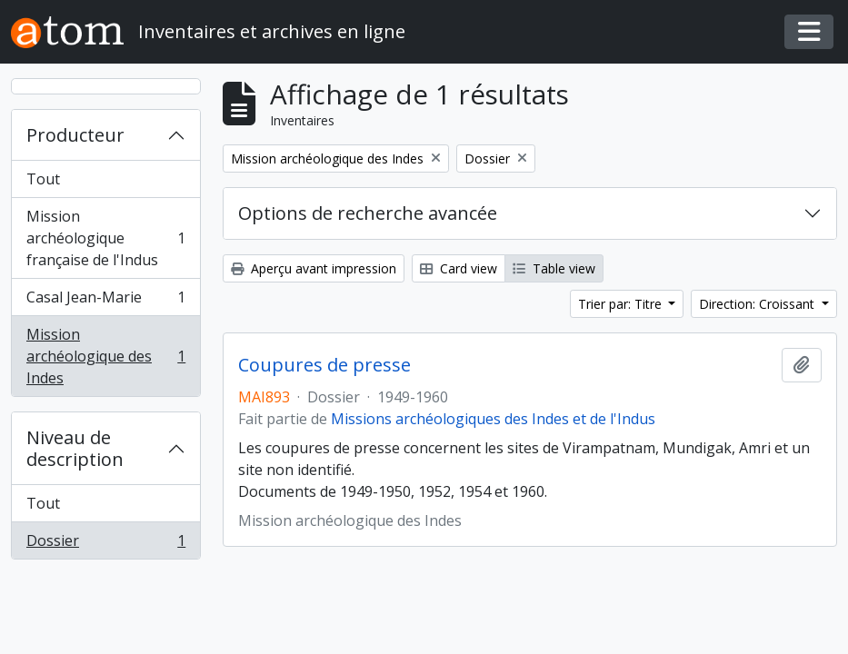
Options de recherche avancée (367, 213)
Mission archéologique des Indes (105, 356)
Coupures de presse (324, 365)
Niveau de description (75, 448)
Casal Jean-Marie (105, 301)
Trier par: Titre (621, 303)
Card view (458, 268)
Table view (554, 268)
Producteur (75, 135)
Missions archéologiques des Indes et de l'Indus (493, 419)
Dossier (105, 544)
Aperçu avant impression (313, 268)
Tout (43, 179)
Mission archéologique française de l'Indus (105, 238)
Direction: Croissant (758, 303)
